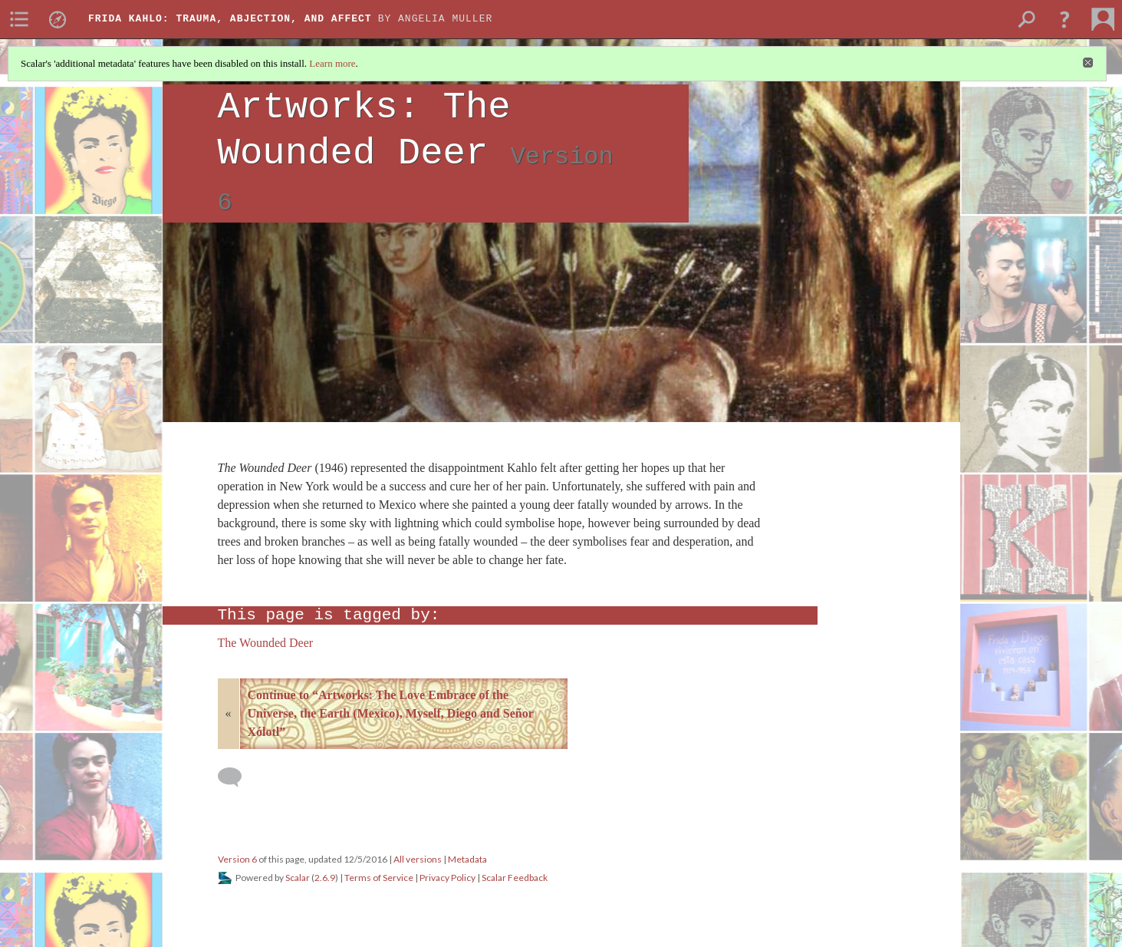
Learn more (332, 63)
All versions (417, 859)
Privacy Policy (447, 877)
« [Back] (228, 713)
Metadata (467, 859)
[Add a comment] (236, 777)
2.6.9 (324, 877)
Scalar (297, 877)
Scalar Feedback (515, 877)
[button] (1064, 19)
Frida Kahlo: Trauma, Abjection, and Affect (230, 19)
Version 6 (237, 859)
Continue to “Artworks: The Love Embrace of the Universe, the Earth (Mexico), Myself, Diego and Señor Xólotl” (391, 713)
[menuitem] (19, 19)
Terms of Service (378, 877)
